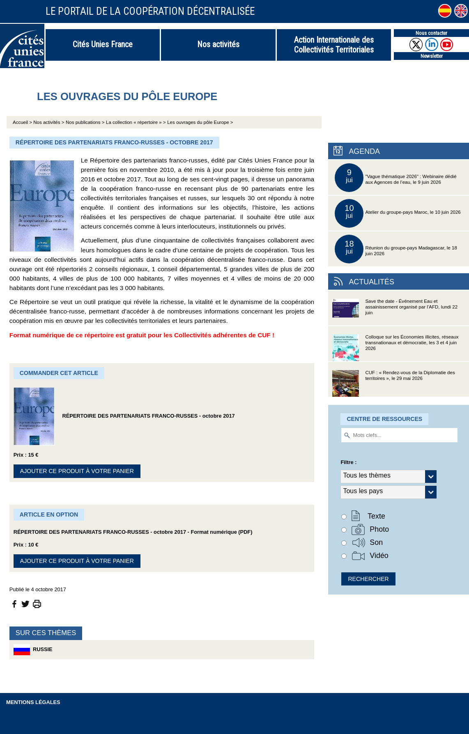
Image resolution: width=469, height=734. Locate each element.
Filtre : (348, 462)
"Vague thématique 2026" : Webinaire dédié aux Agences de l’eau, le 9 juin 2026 (395, 177)
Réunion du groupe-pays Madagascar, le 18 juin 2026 (396, 249)
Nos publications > (85, 122)
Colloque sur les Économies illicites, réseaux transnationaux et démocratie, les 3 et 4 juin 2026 (395, 347)
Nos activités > (48, 122)
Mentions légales (33, 702)
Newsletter (432, 56)
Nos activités (218, 44)
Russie (33, 649)
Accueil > (23, 122)
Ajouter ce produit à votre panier (77, 471)
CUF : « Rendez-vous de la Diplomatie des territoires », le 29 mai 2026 (393, 383)
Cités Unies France (103, 44)
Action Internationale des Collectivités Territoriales (334, 45)
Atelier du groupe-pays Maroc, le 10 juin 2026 (397, 213)
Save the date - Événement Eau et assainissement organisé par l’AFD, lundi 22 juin (395, 312)
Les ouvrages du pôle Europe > (200, 122)
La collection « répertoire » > (136, 122)
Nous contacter (431, 33)
